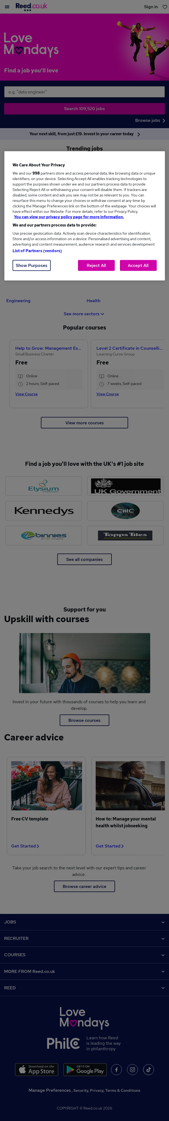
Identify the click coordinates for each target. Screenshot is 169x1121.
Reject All (96, 265)
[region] (84, 216)
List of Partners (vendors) (37, 250)
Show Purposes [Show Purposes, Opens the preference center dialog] (31, 265)
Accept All (138, 265)
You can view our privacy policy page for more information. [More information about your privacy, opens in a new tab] (69, 216)
